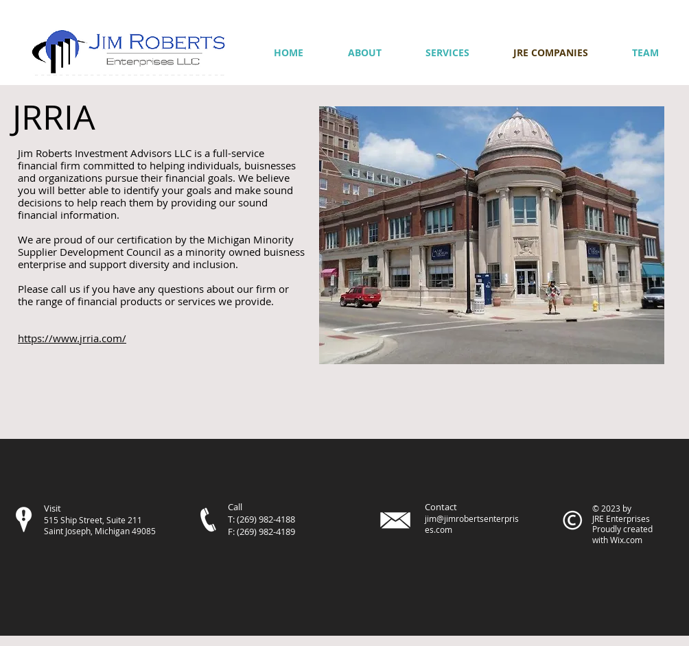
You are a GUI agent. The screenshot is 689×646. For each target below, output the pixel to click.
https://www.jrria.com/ (72, 338)
